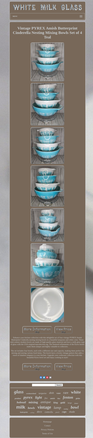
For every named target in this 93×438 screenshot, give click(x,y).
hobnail (21, 402)
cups (64, 411)
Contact (47, 426)
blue (59, 398)
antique (45, 402)
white (76, 392)
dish (51, 392)
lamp (57, 407)
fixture (76, 403)
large (70, 403)
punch (57, 412)
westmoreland (31, 393)
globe (78, 398)
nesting (66, 409)
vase (58, 393)
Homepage (47, 422)
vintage (44, 407)
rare (65, 392)
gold (62, 402)
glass (19, 391)
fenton (68, 397)
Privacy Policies (47, 430)
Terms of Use (47, 433)
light (38, 397)
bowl (75, 407)
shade (72, 411)
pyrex (27, 397)
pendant (18, 398)
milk (20, 407)
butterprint (24, 412)
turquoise (43, 393)
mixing (33, 402)
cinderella (48, 412)
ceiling (32, 412)
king (55, 402)
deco (39, 411)
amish (52, 398)
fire (46, 398)
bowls (31, 408)
